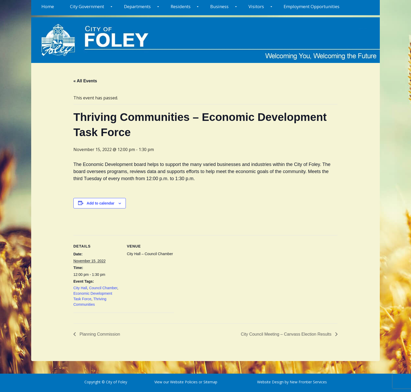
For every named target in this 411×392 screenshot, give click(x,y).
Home (47, 6)
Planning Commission (99, 334)
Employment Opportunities (311, 6)
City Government (87, 6)
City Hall (80, 288)
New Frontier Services (308, 381)
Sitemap (209, 381)
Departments (137, 6)
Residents (181, 6)
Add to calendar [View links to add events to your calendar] (101, 203)
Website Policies (184, 381)
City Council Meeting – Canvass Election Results (287, 334)
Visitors (256, 6)
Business (219, 6)
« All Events (85, 81)
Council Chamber (103, 288)
